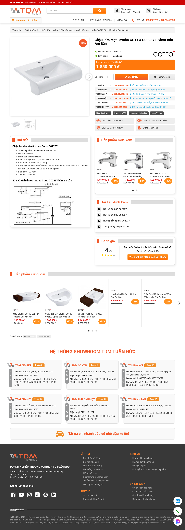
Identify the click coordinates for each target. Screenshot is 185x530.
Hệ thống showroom (93, 469)
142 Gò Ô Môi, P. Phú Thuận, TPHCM (147, 94)
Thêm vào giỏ (161, 76)
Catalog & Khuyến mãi (93, 499)
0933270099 (157, 378)
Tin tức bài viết (90, 495)
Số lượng (99, 77)
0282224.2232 (119, 107)
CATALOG (122, 20)
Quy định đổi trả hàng (142, 495)
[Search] (99, 11)
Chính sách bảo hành (142, 491)
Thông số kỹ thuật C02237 (116, 226)
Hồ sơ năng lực (90, 473)
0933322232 (152, 20)
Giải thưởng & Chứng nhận (95, 477)
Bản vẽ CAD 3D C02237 (115, 209)
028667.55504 (119, 89)
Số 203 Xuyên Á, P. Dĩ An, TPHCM (145, 85)
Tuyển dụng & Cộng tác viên (96, 480)
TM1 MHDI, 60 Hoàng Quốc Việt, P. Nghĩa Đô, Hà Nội (152, 98)
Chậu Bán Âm (67, 30)
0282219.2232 (119, 102)
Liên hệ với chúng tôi (93, 484)
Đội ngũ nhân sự (91, 462)
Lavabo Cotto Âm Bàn (138, 113)
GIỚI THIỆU (78, 20)
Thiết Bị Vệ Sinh (31, 30)
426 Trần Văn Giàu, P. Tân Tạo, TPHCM (148, 107)
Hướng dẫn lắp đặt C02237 (116, 220)
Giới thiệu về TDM (91, 458)
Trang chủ (16, 30)
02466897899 (143, 378)
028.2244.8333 (120, 85)
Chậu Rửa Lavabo (49, 30)
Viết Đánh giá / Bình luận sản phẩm (147, 257)
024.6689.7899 (120, 98)
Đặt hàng (131, 76)
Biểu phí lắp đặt (139, 465)
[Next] (89, 76)
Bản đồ (38, 365)
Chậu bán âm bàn (41, 150)
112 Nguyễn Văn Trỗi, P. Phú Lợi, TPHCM (149, 102)
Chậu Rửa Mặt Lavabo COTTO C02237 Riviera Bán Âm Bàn (102, 30)
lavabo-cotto (29, 337)
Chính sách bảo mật (142, 487)
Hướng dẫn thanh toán (143, 462)
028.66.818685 (120, 94)
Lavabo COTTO (120, 113)
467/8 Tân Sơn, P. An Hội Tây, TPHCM (147, 89)
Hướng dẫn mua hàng (142, 458)
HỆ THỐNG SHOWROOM (100, 20)
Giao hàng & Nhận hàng (143, 499)
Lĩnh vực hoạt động (92, 465)
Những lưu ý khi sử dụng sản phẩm (149, 469)
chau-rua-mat (44, 337)
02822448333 (168, 20)
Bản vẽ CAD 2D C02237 (115, 215)
